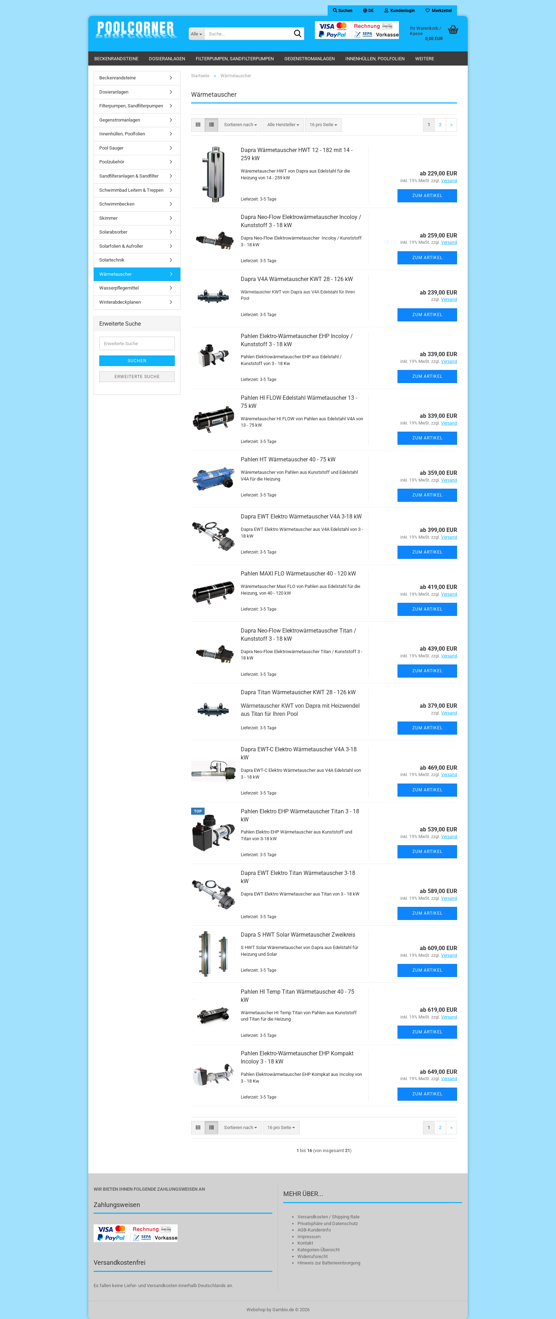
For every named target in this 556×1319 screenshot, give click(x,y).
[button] (368, 10)
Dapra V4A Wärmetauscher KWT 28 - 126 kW (297, 279)
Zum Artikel (427, 195)
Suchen (137, 360)
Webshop (256, 1309)
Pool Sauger (111, 148)
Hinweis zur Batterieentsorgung (329, 1262)
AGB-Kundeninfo (314, 1230)
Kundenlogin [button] (399, 10)
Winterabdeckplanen (120, 302)
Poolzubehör (111, 161)
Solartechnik (111, 260)
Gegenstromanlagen (309, 58)
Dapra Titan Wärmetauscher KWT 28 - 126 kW (298, 692)
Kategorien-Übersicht (319, 1249)
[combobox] (240, 125)
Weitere (424, 58)
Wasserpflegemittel (119, 288)
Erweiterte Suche (137, 376)
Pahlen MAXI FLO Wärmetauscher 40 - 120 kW (298, 573)
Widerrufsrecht (313, 1256)
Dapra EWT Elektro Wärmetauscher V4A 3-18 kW (301, 516)
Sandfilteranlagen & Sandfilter (129, 176)
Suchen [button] (342, 10)
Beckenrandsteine (116, 58)
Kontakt (305, 1243)
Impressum (309, 1236)
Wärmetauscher (115, 274)
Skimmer (108, 218)
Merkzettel (439, 10)
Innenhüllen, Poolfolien (375, 58)
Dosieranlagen (167, 58)
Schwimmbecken (116, 204)
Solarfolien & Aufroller (121, 246)
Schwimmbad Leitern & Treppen (131, 190)
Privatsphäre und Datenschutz (328, 1223)
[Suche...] (196, 33)
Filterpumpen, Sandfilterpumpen (235, 58)
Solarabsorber (113, 232)
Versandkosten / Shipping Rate (329, 1216)
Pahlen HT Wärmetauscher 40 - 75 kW (288, 459)
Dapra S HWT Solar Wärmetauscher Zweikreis (298, 934)
